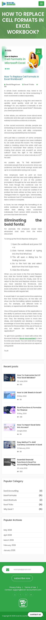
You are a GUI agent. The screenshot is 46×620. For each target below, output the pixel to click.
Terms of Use (30, 587)
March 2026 (9, 540)
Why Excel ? (8, 509)
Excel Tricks (28, 84)
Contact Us (35, 614)
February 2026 (10, 545)
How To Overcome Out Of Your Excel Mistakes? (28, 376)
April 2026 (8, 535)
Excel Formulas (10, 495)
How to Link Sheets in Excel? (29, 392)
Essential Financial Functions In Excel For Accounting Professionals (28, 462)
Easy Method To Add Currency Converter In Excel (29, 443)
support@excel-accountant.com (27, 590)
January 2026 (9, 550)
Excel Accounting (11, 491)
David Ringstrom (12, 84)
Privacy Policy (15, 587)
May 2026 (8, 530)
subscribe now (22, 578)
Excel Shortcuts (10, 500)
